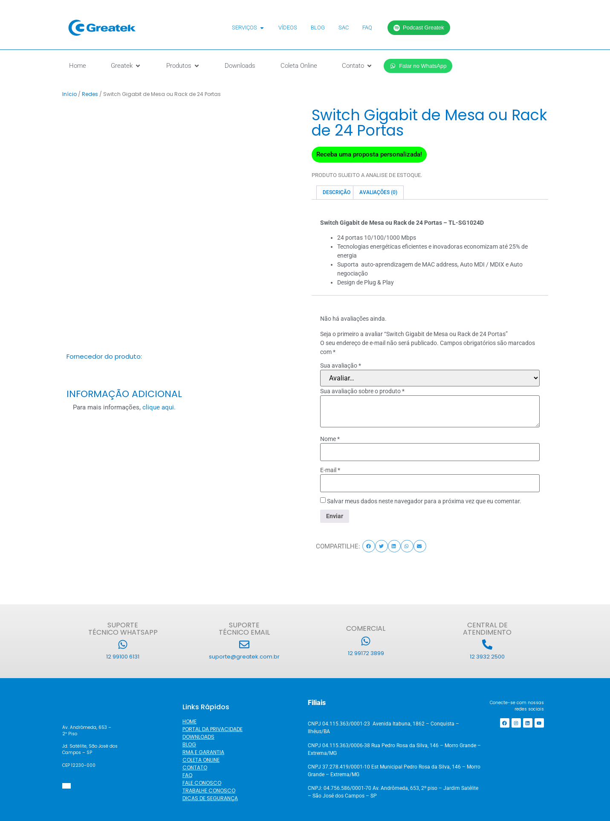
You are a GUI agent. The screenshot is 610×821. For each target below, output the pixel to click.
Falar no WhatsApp (418, 66)
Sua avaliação (340, 365)
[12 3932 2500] (487, 644)
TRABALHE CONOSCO (208, 790)
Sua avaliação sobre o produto (362, 391)
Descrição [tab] (336, 192)
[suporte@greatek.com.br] (244, 644)
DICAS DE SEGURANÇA (210, 798)
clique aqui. (159, 407)
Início (69, 94)
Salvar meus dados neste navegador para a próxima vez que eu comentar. (424, 501)
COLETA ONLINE (201, 759)
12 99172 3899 (366, 653)
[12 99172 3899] (366, 641)
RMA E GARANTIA (203, 752)
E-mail (330, 470)
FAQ (187, 775)
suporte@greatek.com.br (244, 657)
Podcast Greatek (418, 27)
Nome (330, 439)
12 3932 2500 (487, 657)
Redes (90, 94)
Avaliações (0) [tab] (378, 192)
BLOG (189, 744)
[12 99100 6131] (123, 644)
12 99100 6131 (122, 657)
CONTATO (194, 767)
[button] (368, 546)
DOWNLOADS (198, 736)
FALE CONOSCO (201, 782)
